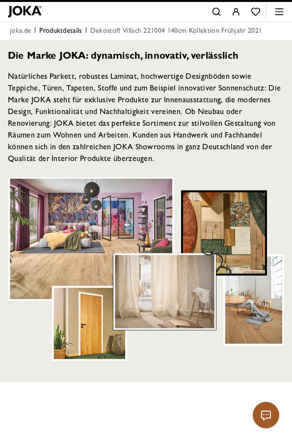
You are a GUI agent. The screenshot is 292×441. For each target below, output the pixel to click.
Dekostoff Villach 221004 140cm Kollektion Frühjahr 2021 (176, 31)
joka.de (20, 31)
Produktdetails (60, 31)
